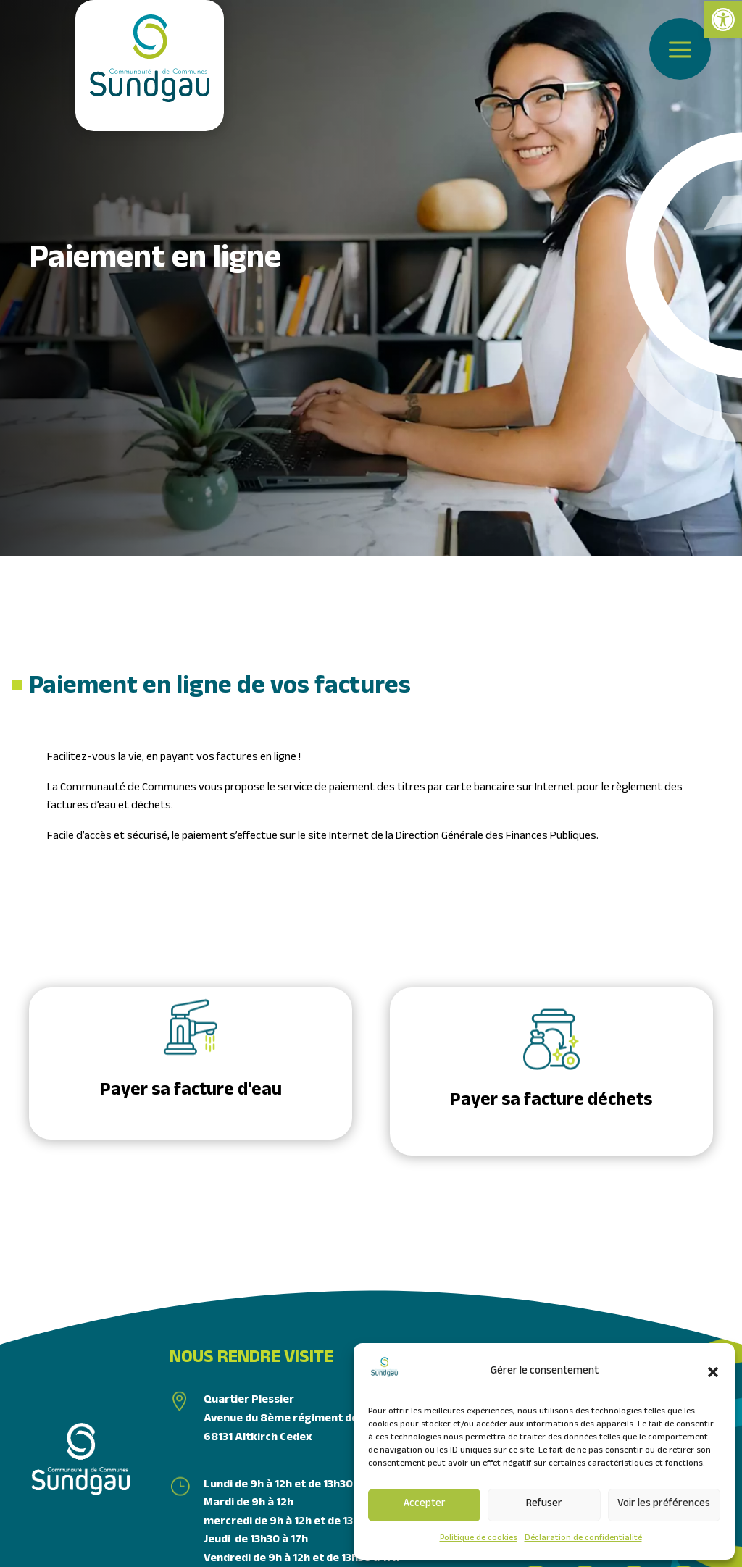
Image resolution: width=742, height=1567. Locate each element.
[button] (713, 1372)
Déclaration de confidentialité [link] (583, 1539)
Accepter (425, 1504)
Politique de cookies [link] (478, 1539)
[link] (723, 19)
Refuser (544, 1504)
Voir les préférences (663, 1504)
